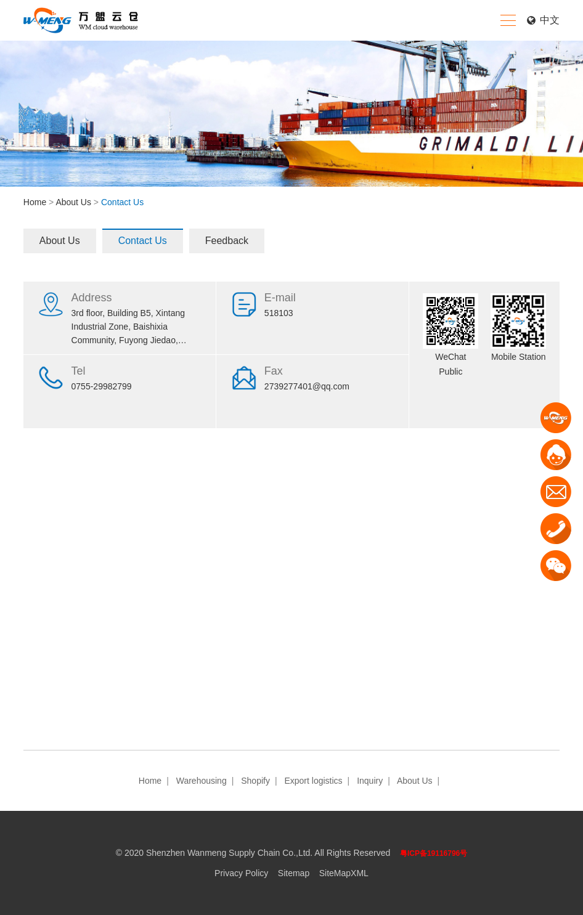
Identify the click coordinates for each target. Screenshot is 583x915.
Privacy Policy (241, 873)
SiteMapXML (344, 873)
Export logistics (313, 781)
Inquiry (370, 781)
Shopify (255, 781)
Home (34, 202)
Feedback (226, 240)
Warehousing (201, 781)
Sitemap (293, 873)
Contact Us (142, 240)
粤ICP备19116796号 (433, 853)
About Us (73, 202)
